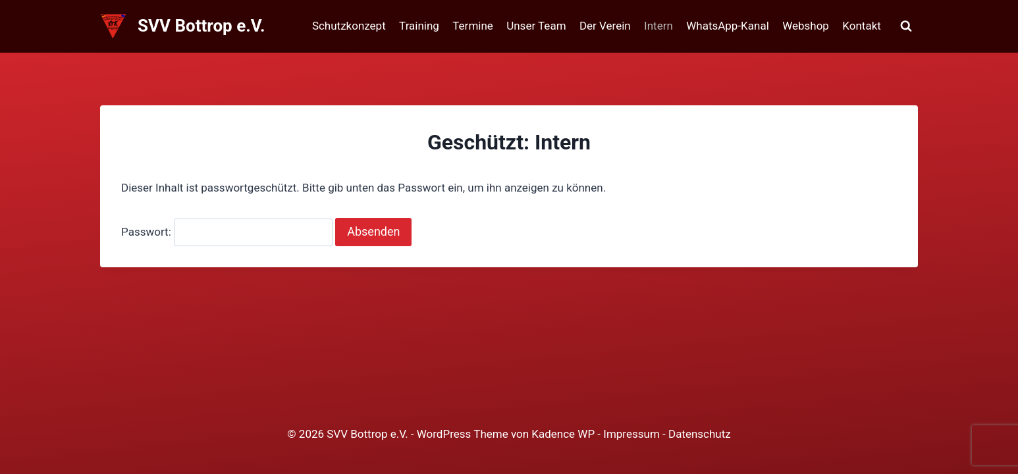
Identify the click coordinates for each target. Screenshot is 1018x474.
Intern (658, 25)
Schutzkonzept (349, 25)
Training (419, 25)
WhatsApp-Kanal (727, 25)
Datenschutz (699, 433)
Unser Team (536, 25)
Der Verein (605, 25)
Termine (472, 25)
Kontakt (861, 25)
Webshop (805, 25)
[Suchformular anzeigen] (906, 26)
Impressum (631, 433)
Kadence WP (563, 433)
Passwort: (227, 231)
